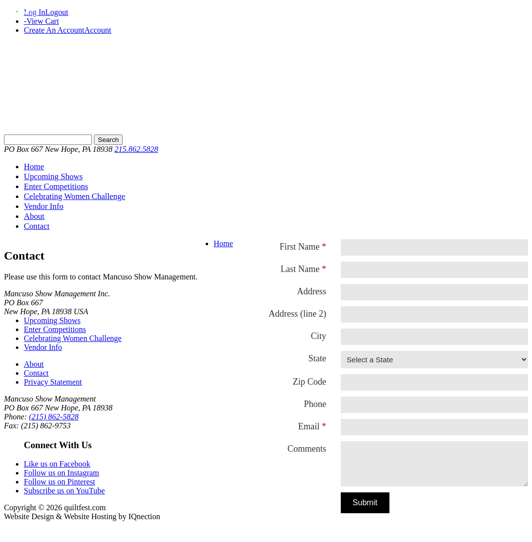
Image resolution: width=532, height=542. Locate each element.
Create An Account (54, 30)
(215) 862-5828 (53, 416)
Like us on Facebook (57, 464)
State (317, 358)
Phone (315, 404)
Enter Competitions (56, 186)
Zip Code (309, 382)
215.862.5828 (136, 149)
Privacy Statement (53, 382)
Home (34, 166)
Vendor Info (44, 206)
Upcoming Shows (53, 176)
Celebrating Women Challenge (74, 196)
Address (311, 291)
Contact (37, 226)
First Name (300, 247)
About (34, 216)
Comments (307, 449)
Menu (32, 12)
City (318, 336)
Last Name (300, 269)
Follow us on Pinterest (59, 481)
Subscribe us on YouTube (64, 490)
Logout (56, 12)
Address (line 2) (297, 314)
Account (97, 30)
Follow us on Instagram (61, 473)
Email (308, 426)
